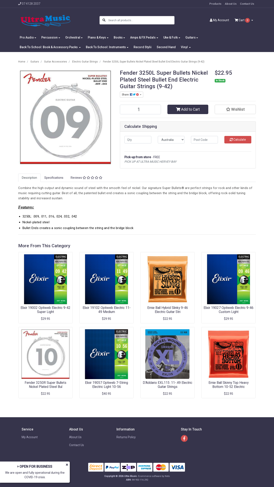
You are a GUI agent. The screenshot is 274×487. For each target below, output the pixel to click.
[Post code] (204, 139)
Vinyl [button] (184, 47)
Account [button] (219, 20)
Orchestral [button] (72, 37)
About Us (231, 3)
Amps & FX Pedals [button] (143, 37)
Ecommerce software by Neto (154, 476)
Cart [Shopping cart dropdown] (242, 20)
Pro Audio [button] (27, 37)
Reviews (86, 177)
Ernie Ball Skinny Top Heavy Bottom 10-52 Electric (228, 385)
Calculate (238, 139)
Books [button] (118, 37)
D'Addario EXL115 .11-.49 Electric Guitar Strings (167, 385)
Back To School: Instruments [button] (106, 47)
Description (29, 177)
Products (215, 3)
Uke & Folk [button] (170, 37)
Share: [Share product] (130, 94)
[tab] (29, 178)
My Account (30, 437)
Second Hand (166, 47)
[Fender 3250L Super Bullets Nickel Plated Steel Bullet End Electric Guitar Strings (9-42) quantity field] (140, 109)
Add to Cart (188, 109)
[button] (235, 109)
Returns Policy (126, 437)
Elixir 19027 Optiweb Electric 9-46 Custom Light (228, 310)
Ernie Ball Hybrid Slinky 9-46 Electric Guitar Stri (167, 310)
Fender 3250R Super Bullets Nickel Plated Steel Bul (45, 385)
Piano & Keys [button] (97, 37)
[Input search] (141, 20)
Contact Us (247, 3)
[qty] (137, 139)
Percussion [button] (49, 37)
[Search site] (104, 20)
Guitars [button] (190, 37)
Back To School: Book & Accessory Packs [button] (49, 47)
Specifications (53, 177)
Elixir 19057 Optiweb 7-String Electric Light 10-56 (106, 385)
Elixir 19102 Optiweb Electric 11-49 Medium (107, 310)
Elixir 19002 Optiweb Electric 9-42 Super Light (45, 310)
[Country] (171, 139)
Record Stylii (143, 47)
